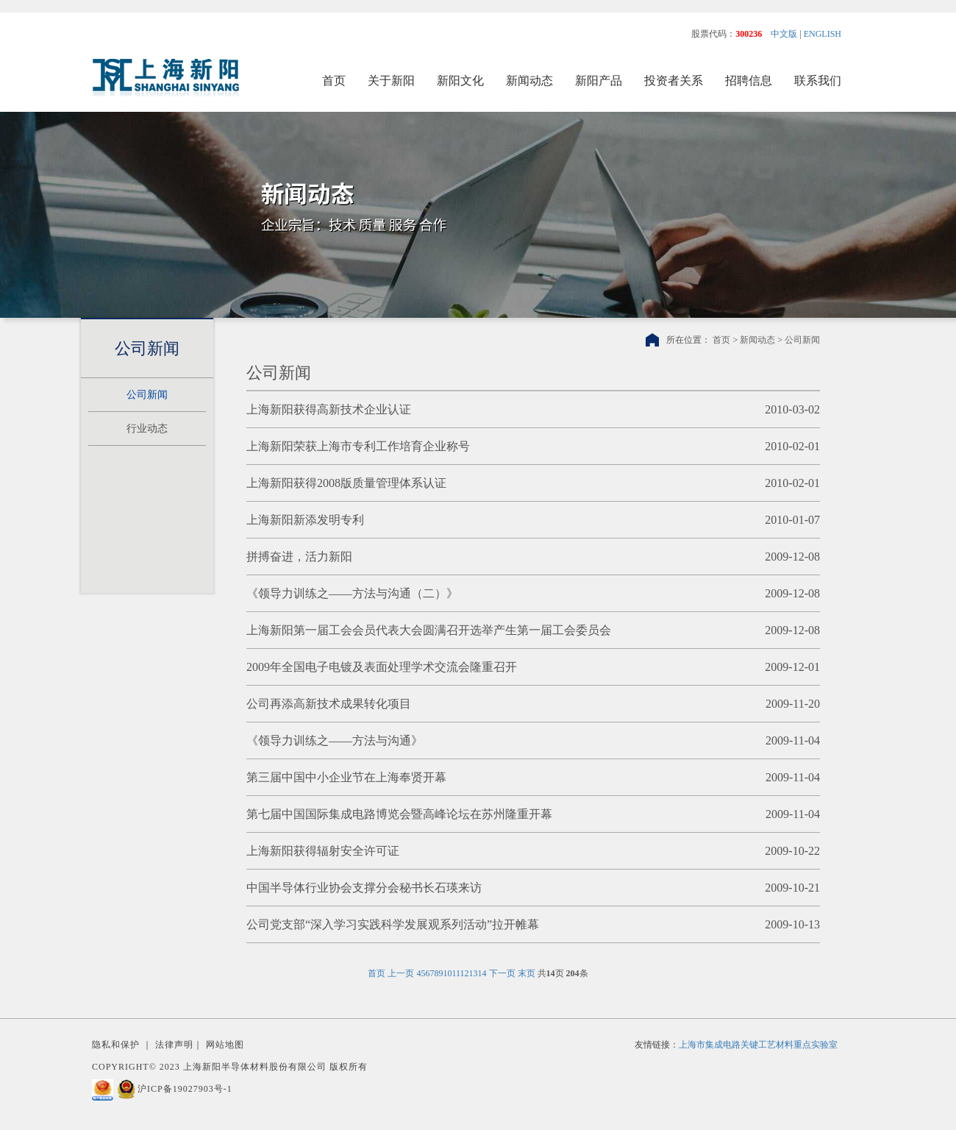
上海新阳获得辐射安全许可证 (322, 851)
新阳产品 (598, 80)
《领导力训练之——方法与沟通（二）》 (352, 593)
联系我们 (817, 80)
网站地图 (225, 1045)
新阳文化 (460, 80)
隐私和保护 (116, 1045)
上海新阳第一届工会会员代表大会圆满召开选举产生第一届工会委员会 (428, 630)
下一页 (502, 973)
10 (447, 973)
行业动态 (147, 428)
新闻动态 (529, 80)
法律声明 (174, 1045)
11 (456, 973)
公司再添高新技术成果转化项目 (328, 703)
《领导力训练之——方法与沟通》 (334, 740)
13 (473, 973)
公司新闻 (147, 394)
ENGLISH (822, 34)
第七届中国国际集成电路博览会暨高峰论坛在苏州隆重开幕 (399, 814)
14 (482, 973)
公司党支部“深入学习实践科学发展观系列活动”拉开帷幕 (392, 924)
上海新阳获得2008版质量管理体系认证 (346, 483)
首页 (334, 80)
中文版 (784, 34)
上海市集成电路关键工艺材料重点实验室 (758, 1045)
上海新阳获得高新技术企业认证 (328, 409)
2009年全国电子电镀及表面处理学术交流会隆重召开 (381, 667)
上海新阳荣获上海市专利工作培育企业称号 (358, 446)
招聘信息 (748, 80)
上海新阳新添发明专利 (305, 520)
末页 (526, 973)
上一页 (401, 973)
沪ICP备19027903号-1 (185, 1089)
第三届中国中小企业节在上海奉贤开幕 (346, 777)
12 (464, 973)
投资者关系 (673, 80)
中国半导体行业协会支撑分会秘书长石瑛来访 (364, 887)
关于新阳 (391, 80)
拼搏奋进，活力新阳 (299, 556)
